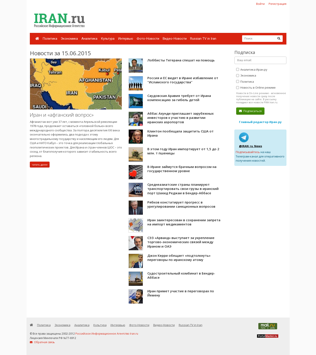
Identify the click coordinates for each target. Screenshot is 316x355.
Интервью (125, 39)
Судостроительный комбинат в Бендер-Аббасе (181, 275)
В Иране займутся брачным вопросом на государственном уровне (181, 168)
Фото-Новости (148, 39)
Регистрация (277, 4)
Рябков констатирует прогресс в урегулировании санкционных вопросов (181, 204)
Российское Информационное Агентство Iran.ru (106, 333)
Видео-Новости (175, 39)
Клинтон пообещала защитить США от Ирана (180, 133)
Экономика (69, 39)
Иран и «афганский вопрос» (62, 114)
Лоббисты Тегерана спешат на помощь (181, 60)
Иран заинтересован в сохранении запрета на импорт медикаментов (183, 222)
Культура (107, 39)
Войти (260, 4)
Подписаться (250, 111)
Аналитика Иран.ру (251, 69)
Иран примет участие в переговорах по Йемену (180, 293)
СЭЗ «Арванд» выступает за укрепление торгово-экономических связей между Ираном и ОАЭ (180, 241)
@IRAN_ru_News (250, 146)
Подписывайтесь (248, 152)
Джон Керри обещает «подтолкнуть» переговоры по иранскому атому (179, 257)
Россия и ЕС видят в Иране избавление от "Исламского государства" (182, 80)
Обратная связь (42, 342)
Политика (50, 39)
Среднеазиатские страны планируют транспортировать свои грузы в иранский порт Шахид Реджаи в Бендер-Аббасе (183, 188)
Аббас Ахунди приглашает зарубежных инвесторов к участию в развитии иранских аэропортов (180, 117)
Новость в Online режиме (256, 87)
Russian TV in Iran (203, 39)
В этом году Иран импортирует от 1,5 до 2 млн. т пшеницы (183, 151)
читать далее (40, 164)
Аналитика (89, 39)
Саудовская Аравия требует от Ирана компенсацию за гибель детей (179, 97)
